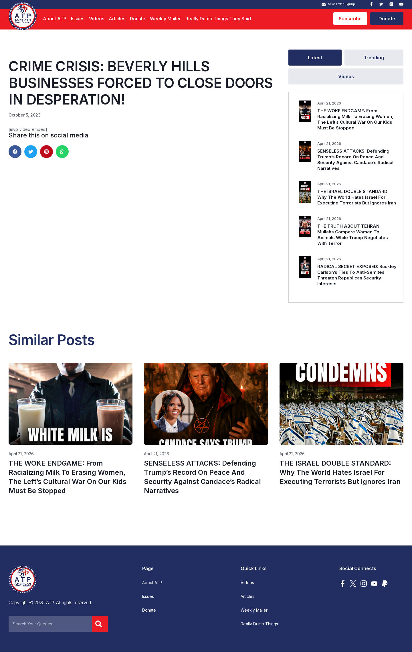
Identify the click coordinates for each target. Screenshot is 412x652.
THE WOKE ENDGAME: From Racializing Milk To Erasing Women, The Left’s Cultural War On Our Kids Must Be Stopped (355, 119)
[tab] (315, 58)
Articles (117, 18)
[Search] (100, 624)
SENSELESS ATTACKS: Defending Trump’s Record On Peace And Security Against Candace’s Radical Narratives (355, 159)
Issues (77, 18)
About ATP (54, 18)
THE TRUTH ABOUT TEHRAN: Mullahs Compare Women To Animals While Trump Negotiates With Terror (352, 234)
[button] (15, 151)
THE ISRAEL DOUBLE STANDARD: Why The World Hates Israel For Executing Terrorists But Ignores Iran (356, 197)
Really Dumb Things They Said (218, 18)
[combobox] (50, 624)
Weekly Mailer (165, 18)
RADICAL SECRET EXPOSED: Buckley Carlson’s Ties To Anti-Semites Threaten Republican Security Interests (357, 275)
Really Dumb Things (259, 624)
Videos (96, 18)
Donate (137, 18)
